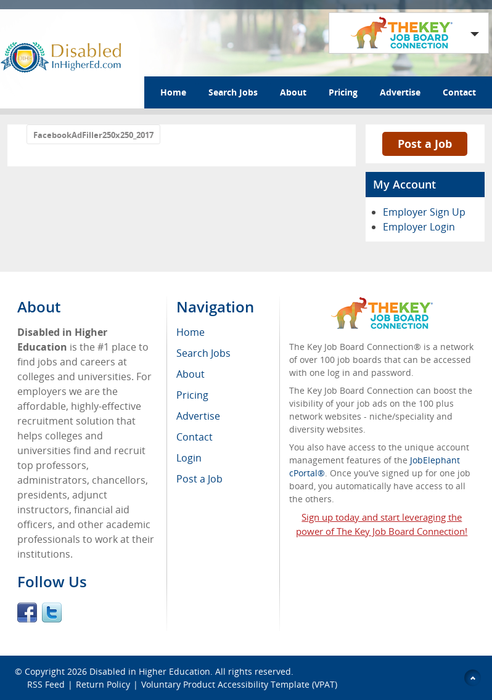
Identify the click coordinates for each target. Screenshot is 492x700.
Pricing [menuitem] (192, 395)
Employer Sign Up (424, 212)
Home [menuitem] (190, 332)
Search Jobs (233, 92)
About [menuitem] (190, 374)
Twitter (52, 612)
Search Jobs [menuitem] (203, 353)
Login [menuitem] (189, 458)
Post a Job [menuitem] (199, 479)
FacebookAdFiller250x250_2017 (93, 134)
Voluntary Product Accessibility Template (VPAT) (239, 684)
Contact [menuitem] (194, 437)
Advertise (400, 92)
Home (173, 92)
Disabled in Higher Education (149, 671)
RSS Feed (46, 684)
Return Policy (103, 684)
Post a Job (425, 143)
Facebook (27, 612)
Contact (459, 92)
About (293, 92)
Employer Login (419, 227)
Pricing (343, 92)
